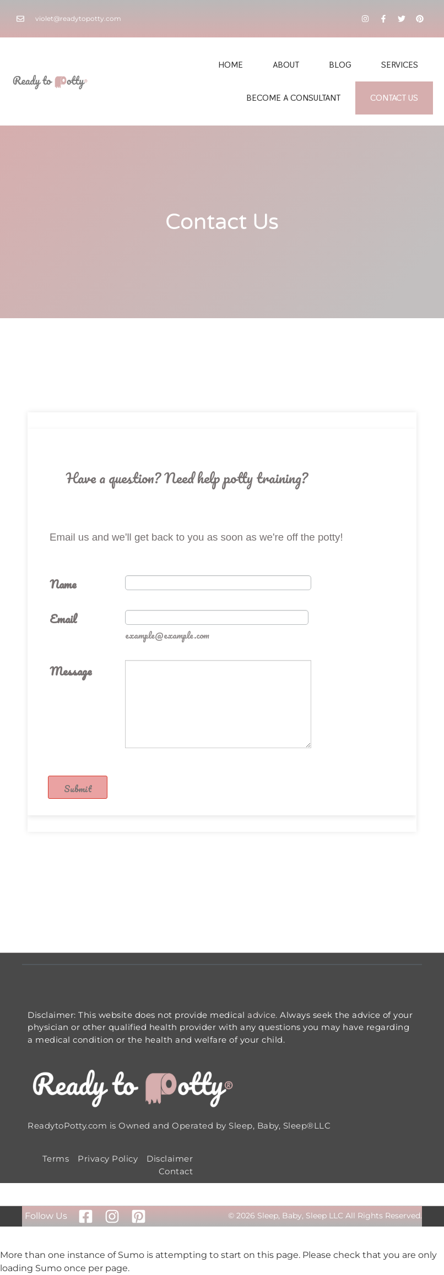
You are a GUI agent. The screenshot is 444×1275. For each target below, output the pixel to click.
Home (230, 64)
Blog (340, 64)
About (286, 64)
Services (399, 64)
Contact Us (394, 97)
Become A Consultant (293, 97)
